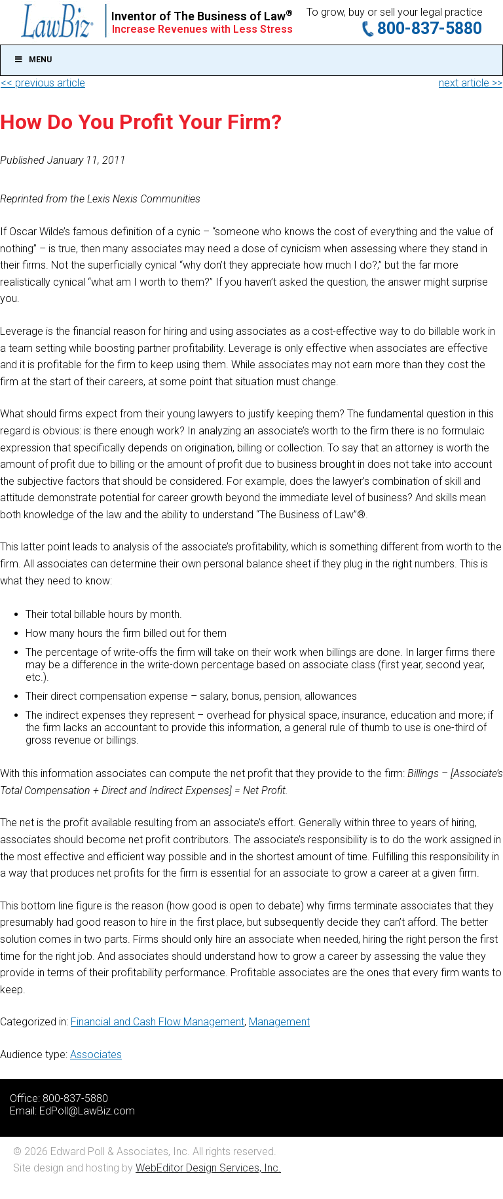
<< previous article (43, 83)
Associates (96, 1054)
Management (279, 1022)
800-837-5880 (429, 28)
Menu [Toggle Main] (33, 59)
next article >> (470, 83)
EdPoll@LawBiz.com (87, 1111)
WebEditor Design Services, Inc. (208, 1168)
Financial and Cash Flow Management (157, 1022)
